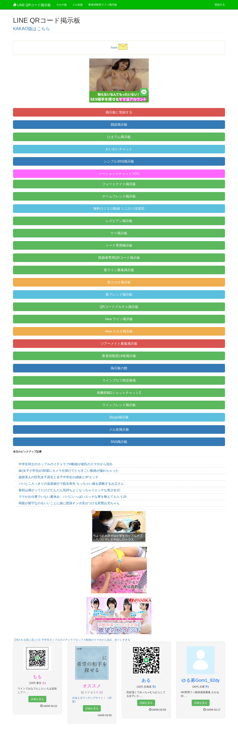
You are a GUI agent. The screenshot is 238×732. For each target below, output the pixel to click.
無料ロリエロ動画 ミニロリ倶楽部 (118, 208)
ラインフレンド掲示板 (119, 405)
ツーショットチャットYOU (119, 174)
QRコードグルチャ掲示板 (119, 307)
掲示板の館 (119, 368)
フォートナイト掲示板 (119, 184)
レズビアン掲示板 (119, 221)
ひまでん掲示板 (119, 137)
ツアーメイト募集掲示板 (119, 343)
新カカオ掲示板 (119, 282)
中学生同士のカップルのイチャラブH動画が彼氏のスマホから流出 (65, 464)
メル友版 (77, 4)
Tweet (113, 47)
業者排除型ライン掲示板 (102, 4)
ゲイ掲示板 (119, 233)
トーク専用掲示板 (119, 245)
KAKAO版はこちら (31, 28)
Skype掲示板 (119, 417)
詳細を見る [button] (37, 699)
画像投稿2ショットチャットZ (119, 393)
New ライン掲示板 (119, 319)
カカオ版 (61, 4)
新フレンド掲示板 (119, 294)
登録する (220, 4)
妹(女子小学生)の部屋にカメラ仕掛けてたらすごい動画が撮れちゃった (69, 470)
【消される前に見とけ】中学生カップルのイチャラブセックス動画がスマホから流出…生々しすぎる (71, 639)
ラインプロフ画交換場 (119, 380)
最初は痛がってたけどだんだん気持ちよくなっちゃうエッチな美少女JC (69, 490)
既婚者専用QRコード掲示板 (119, 258)
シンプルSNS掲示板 (119, 161)
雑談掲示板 (119, 124)
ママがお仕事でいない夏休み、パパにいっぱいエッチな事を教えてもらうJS (73, 496)
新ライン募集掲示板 (119, 270)
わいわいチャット (119, 149)
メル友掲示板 (119, 429)
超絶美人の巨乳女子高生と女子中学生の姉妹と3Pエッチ (58, 477)
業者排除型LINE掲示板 (119, 356)
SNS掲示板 (118, 442)
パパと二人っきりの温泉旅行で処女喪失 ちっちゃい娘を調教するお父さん (71, 483)
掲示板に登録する (119, 112)
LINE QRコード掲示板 (32, 5)
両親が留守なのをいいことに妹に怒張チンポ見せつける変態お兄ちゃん (69, 503)
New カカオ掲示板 (119, 331)
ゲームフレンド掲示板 (119, 196)
